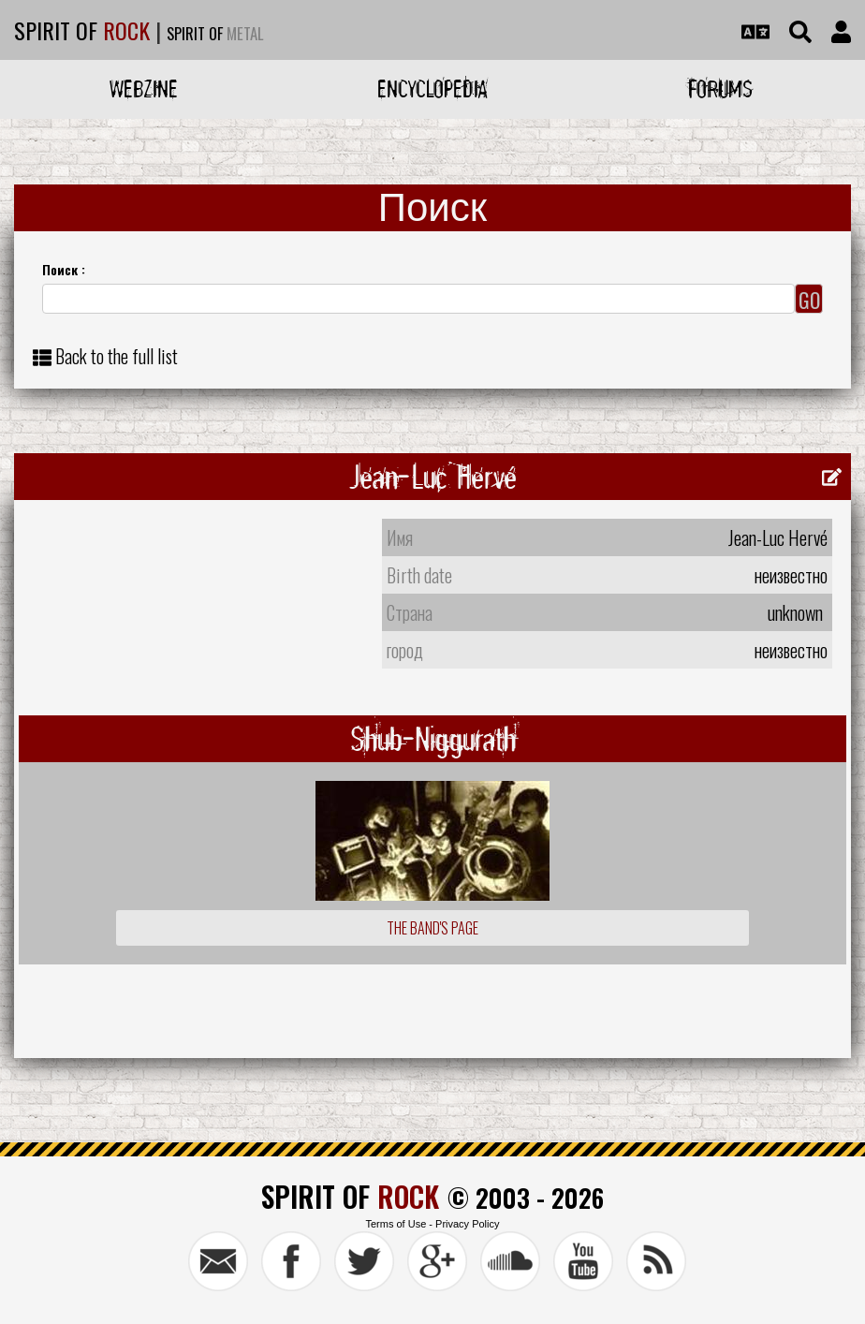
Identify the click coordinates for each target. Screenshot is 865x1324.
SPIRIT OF (82, 30)
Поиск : (63, 269)
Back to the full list (116, 356)
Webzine (144, 88)
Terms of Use (395, 1223)
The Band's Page (432, 928)
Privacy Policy (467, 1223)
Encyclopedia (432, 88)
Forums (720, 88)
